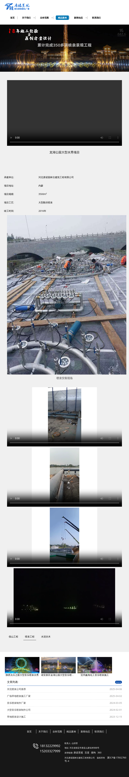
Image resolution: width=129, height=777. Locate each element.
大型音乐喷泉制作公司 (19, 709)
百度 (87, 752)
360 (99, 752)
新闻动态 (85, 731)
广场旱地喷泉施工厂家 (19, 696)
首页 (29, 731)
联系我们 (99, 731)
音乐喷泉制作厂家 (16, 702)
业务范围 (57, 731)
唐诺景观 (78, 752)
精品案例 (71, 731)
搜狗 (93, 752)
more (118, 682)
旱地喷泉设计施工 (16, 716)
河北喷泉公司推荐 (16, 689)
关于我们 (43, 731)
